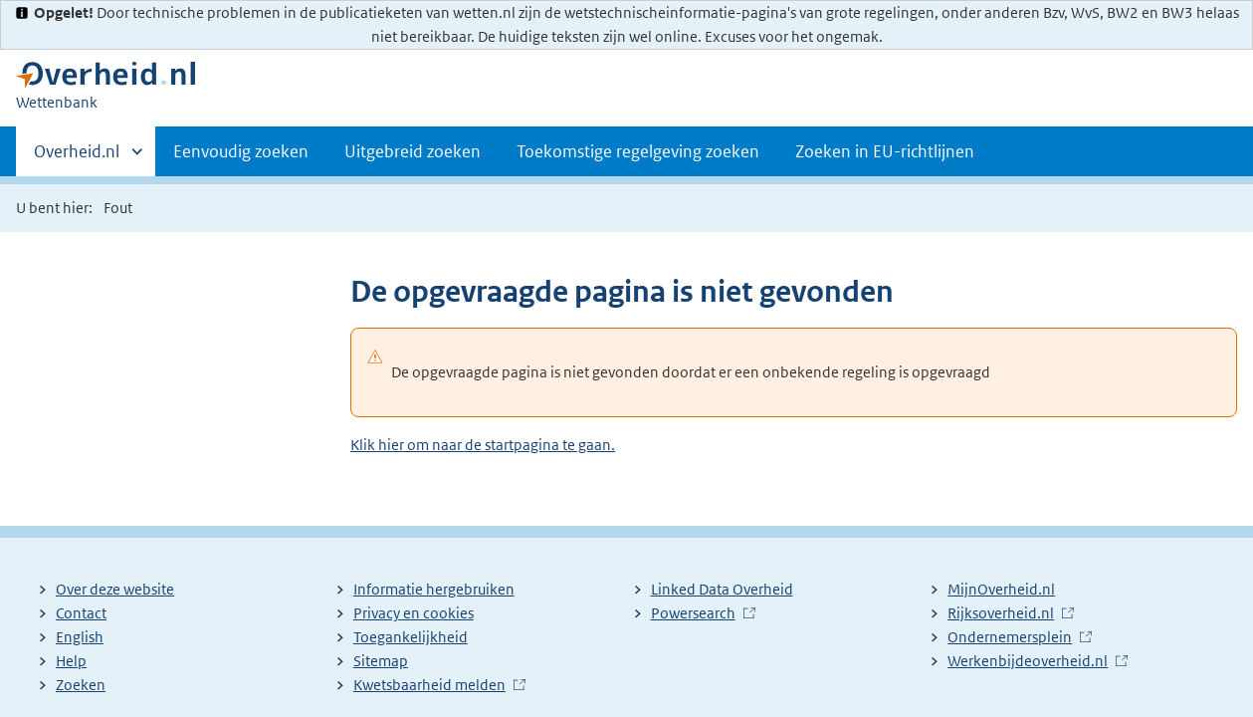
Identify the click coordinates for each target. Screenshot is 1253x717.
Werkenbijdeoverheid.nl (1027, 660)
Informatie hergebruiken (434, 589)
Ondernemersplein (1009, 636)
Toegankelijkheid (410, 636)
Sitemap (380, 660)
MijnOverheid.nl (1001, 589)
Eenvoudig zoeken (241, 151)
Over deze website (115, 589)
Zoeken (80, 684)
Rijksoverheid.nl (1000, 612)
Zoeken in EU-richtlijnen (884, 151)
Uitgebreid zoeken (412, 151)
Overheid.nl (76, 157)
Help (71, 660)
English (80, 636)
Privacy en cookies (413, 612)
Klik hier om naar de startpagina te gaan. (482, 444)
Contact (81, 612)
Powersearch (693, 612)
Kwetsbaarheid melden (429, 684)
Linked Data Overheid (722, 589)
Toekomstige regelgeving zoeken (638, 151)
